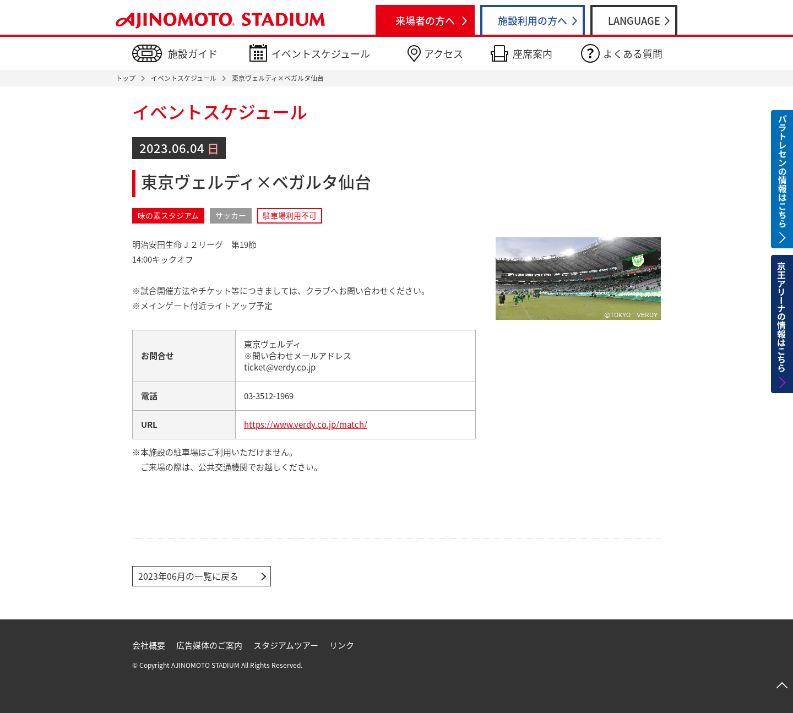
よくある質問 (632, 53)
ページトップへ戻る (782, 685)
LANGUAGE (634, 20)
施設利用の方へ (532, 20)
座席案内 (532, 53)
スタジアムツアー (285, 645)
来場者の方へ (425, 20)
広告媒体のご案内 (209, 645)
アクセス (443, 53)
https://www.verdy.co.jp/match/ (305, 424)
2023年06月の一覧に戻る (188, 576)
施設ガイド (193, 53)
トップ (125, 78)
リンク (341, 645)
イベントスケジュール (320, 53)
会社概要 (148, 645)
